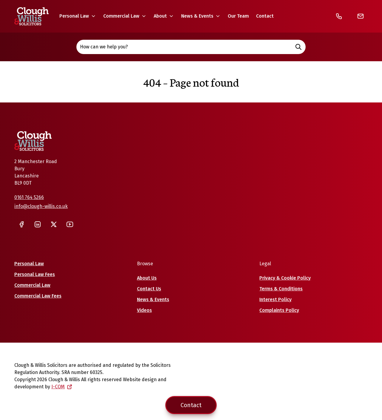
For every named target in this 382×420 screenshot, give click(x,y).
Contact (265, 16)
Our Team (238, 16)
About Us (147, 278)
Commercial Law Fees (37, 296)
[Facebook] (21, 224)
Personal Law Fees (34, 274)
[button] (78, 16)
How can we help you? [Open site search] (191, 46)
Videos (144, 310)
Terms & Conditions (281, 289)
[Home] (31, 16)
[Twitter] (54, 224)
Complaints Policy (279, 310)
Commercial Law (121, 16)
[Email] (360, 16)
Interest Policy (275, 299)
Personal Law (74, 16)
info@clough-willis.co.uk (41, 206)
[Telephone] (339, 16)
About (160, 16)
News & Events (197, 16)
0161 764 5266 (29, 197)
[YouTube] (70, 224)
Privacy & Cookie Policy (285, 278)
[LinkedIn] (37, 224)
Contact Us (149, 289)
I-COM (62, 387)
